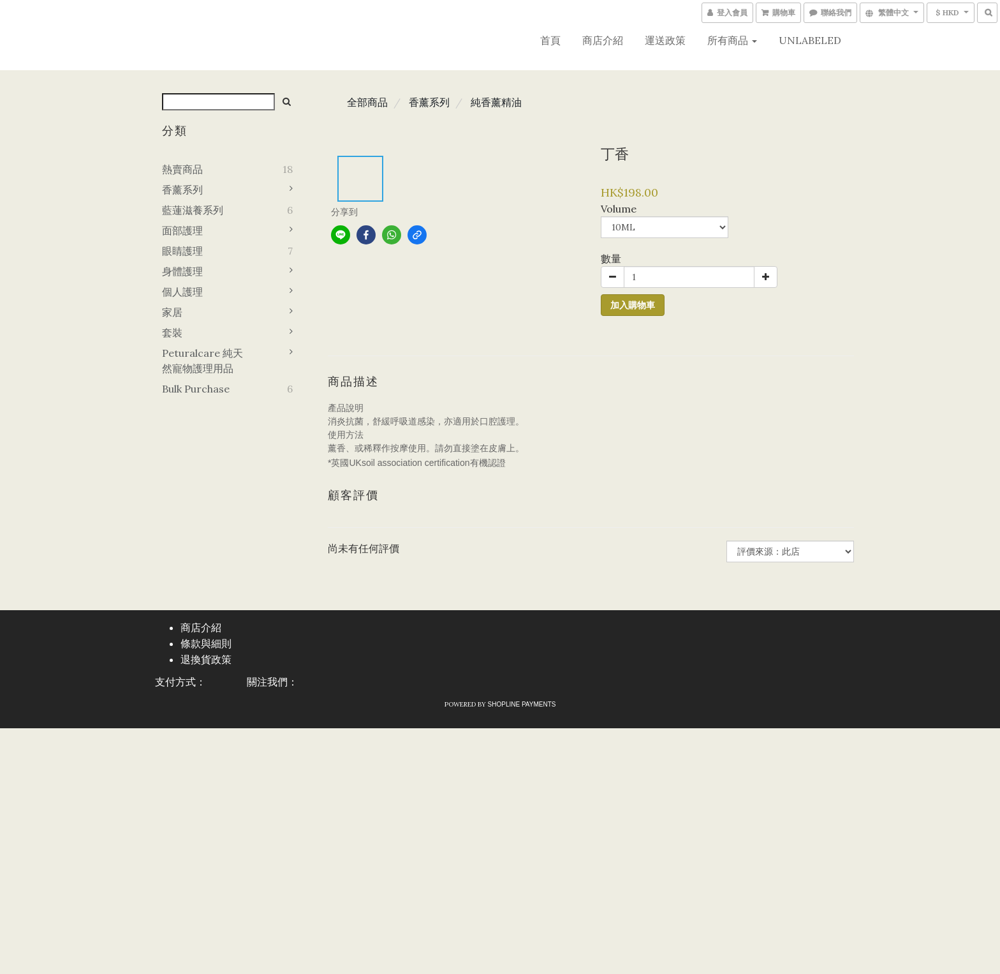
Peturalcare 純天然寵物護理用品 (202, 361)
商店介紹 (602, 40)
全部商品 (367, 102)
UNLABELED (810, 40)
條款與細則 (206, 643)
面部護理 (182, 230)
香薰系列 (182, 189)
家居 (172, 312)
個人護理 (182, 291)
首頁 (550, 40)
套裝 (172, 332)
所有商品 (732, 40)
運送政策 (665, 40)
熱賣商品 (182, 169)
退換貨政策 (206, 659)
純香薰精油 (496, 102)
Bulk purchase (196, 388)
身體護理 (182, 271)
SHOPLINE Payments (522, 704)
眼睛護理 (182, 250)
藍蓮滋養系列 (192, 210)
